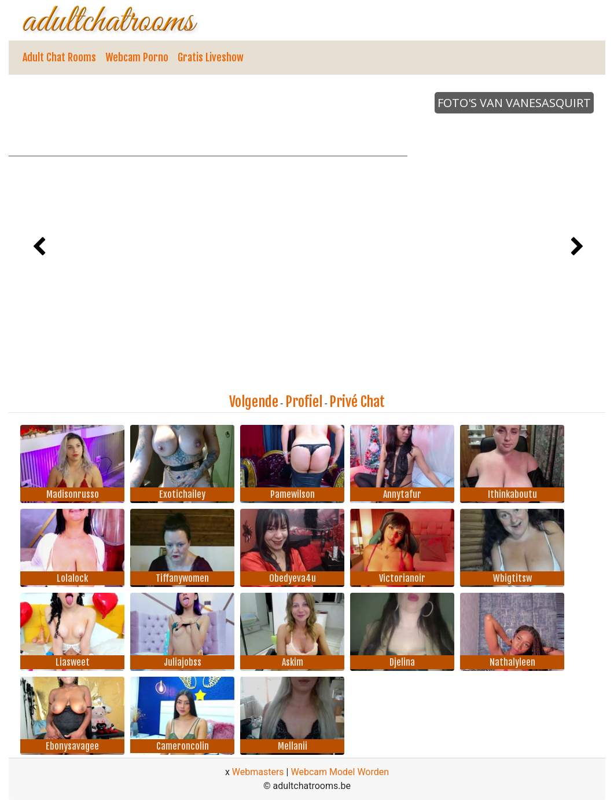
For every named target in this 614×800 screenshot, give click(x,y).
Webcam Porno (136, 57)
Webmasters (258, 771)
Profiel (303, 401)
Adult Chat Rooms (59, 57)
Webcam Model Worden (340, 771)
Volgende (253, 401)
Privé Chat (357, 401)
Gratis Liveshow (211, 57)
